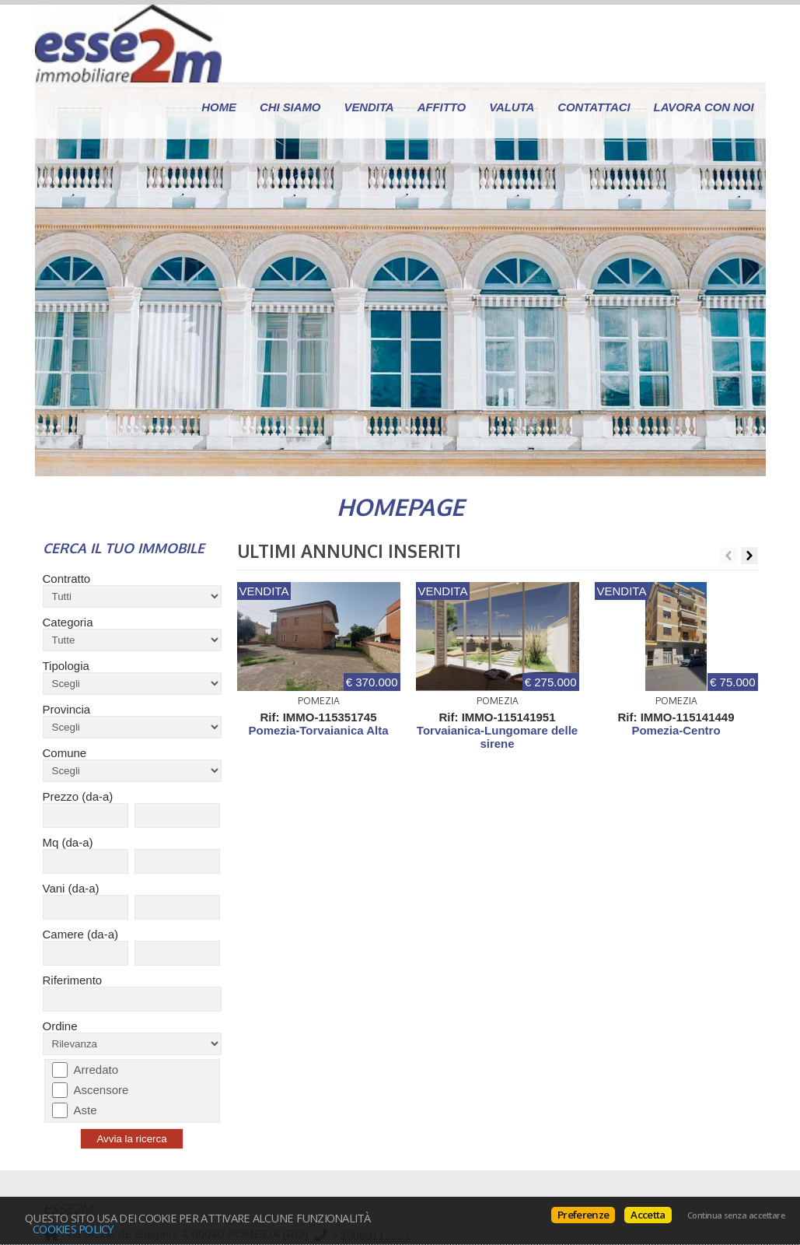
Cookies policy (73, 1228)
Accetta (648, 1215)
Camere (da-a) (81, 934)
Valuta (511, 107)
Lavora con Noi (704, 107)
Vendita (368, 107)
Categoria (68, 622)
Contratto (67, 578)
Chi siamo (290, 107)
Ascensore (101, 1089)
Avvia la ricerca (131, 1139)
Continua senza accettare (735, 1215)
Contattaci (593, 107)
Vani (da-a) (71, 888)
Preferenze (583, 1215)
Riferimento (73, 980)
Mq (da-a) (68, 842)
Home (218, 107)
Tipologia (66, 665)
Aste (85, 1110)
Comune (65, 752)
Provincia (67, 709)
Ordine (60, 1026)
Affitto (441, 107)
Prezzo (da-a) (78, 796)
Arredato (96, 1069)
